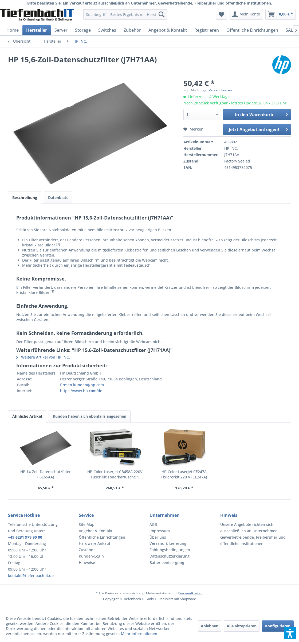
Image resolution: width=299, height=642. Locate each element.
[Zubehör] (132, 30)
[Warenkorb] (280, 14)
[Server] (61, 30)
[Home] (12, 30)
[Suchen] (161, 14)
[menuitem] (125, 14)
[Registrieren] (207, 30)
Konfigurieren (277, 625)
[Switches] (107, 30)
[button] (290, 633)
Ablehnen (209, 625)
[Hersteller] (36, 30)
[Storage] (83, 30)
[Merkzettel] (221, 14)
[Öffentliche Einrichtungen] (252, 30)
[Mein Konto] (246, 14)
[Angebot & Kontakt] (168, 30)
